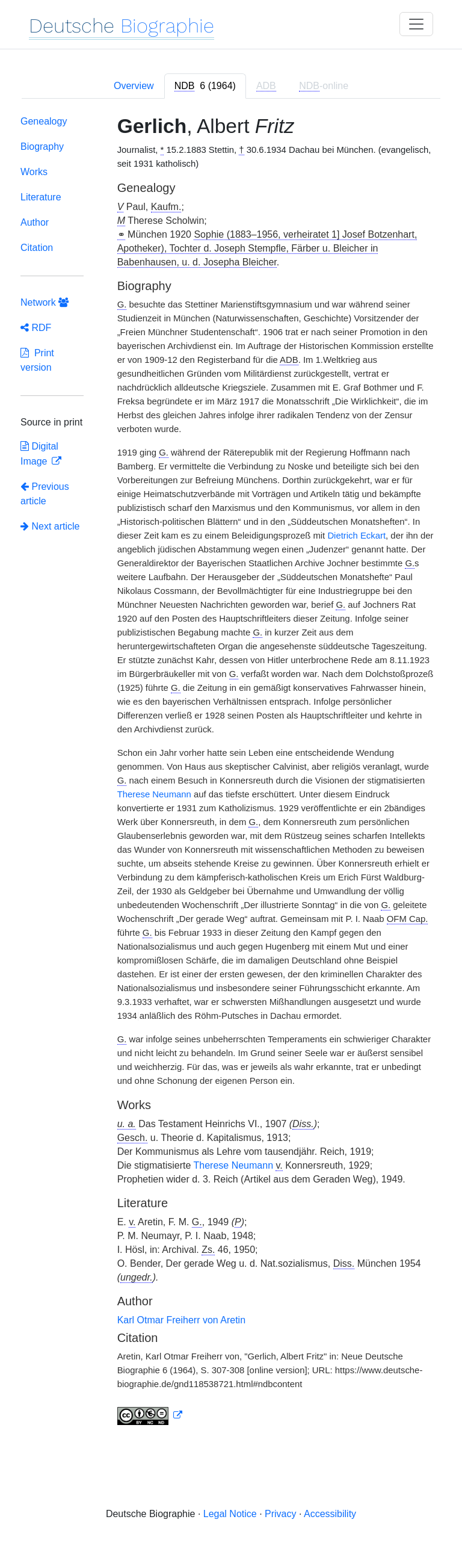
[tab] (205, 86)
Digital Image (39, 453)
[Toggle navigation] (416, 24)
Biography (42, 146)
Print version (37, 360)
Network (44, 302)
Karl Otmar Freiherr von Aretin (181, 1320)
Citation (36, 248)
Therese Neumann (154, 794)
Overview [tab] (134, 86)
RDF (35, 328)
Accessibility (330, 1514)
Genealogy (43, 121)
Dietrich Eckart (356, 535)
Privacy (280, 1514)
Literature (40, 197)
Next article (49, 526)
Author (34, 222)
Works (34, 172)
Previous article (44, 493)
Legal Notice (230, 1514)
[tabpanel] (231, 773)
